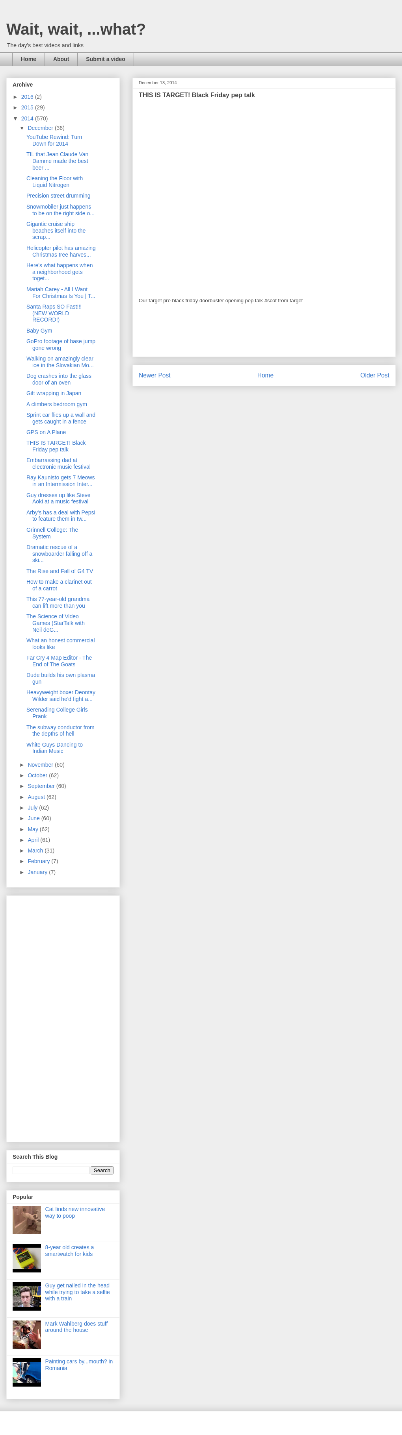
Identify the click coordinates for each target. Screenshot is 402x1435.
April (34, 840)
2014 (28, 118)
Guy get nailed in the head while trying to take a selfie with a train (77, 1292)
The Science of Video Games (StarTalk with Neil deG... (55, 623)
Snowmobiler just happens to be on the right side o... (60, 209)
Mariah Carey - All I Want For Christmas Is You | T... (60, 292)
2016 (28, 97)
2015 (28, 107)
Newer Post (155, 375)
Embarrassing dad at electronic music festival (58, 463)
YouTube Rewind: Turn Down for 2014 (54, 140)
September (42, 786)
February (39, 861)
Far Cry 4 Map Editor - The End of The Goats (59, 661)
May (33, 829)
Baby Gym (39, 330)
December (41, 128)
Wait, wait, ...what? (76, 29)
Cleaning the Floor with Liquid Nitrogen (54, 181)
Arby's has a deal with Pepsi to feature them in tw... (60, 515)
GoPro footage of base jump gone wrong (60, 344)
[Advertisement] (264, 339)
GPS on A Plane (46, 432)
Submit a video (105, 59)
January (38, 872)
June (34, 818)
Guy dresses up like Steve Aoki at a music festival (58, 498)
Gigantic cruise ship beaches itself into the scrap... (56, 230)
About (61, 59)
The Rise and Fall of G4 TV (59, 571)
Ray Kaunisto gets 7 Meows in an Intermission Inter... (60, 480)
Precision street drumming (58, 195)
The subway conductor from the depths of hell (60, 730)
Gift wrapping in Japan (53, 393)
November (41, 765)
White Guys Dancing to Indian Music (54, 748)
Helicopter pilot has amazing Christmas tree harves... (61, 251)
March (36, 850)
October (38, 775)
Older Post (374, 375)
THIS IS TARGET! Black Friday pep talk (56, 446)
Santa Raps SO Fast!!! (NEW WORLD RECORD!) (54, 313)
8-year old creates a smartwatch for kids (69, 1250)
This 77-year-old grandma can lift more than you (57, 602)
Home (28, 59)
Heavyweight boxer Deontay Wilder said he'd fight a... (60, 695)
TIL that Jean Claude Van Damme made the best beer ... (57, 161)
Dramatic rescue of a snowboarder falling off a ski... (59, 554)
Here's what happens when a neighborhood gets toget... (59, 272)
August (37, 797)
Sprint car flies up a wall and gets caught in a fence (60, 418)
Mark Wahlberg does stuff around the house (76, 1326)
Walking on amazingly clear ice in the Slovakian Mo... (60, 361)
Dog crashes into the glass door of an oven (58, 379)
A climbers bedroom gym (56, 404)
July (33, 807)
